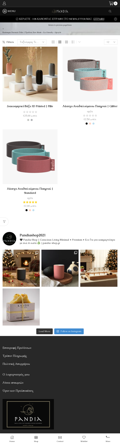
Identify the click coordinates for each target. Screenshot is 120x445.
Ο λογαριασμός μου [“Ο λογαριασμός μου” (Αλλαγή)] (16, 374)
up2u (90, 111)
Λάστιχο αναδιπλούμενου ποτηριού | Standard (30, 191)
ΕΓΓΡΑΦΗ (98, 19)
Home (69, 25)
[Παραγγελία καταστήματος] (31, 42)
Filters (8, 42)
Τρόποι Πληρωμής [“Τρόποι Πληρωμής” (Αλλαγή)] (15, 356)
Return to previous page (57, 25)
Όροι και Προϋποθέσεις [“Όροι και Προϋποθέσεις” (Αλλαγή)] (18, 391)
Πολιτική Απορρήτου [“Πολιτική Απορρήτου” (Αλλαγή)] (16, 364)
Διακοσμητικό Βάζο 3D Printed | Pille (30, 106)
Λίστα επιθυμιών (13, 383)
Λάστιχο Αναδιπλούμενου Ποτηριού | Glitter (90, 106)
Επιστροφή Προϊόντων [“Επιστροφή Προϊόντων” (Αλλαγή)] (17, 348)
